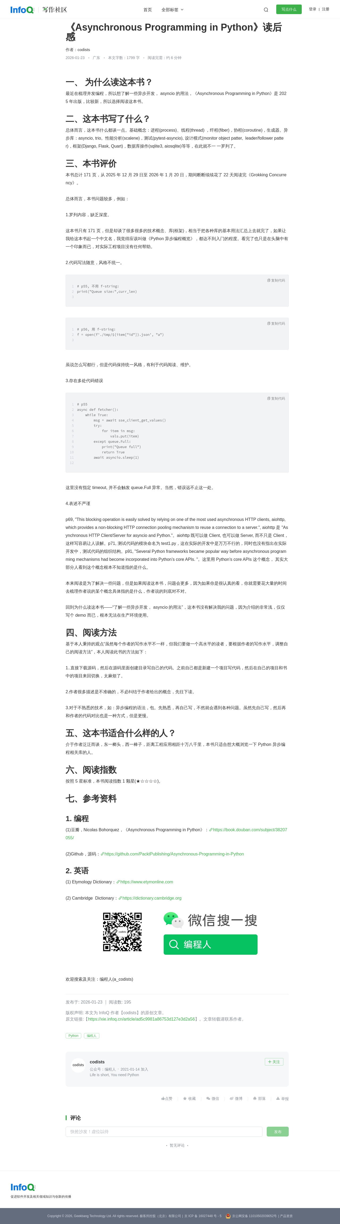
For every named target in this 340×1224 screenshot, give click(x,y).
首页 (147, 9)
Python (73, 1036)
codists (84, 49)
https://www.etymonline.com (146, 882)
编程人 (91, 1036)
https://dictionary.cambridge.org (151, 898)
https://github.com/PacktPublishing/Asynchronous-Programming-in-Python (174, 854)
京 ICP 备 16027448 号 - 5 (203, 1216)
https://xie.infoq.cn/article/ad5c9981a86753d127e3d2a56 (141, 1019)
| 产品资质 (285, 1216)
